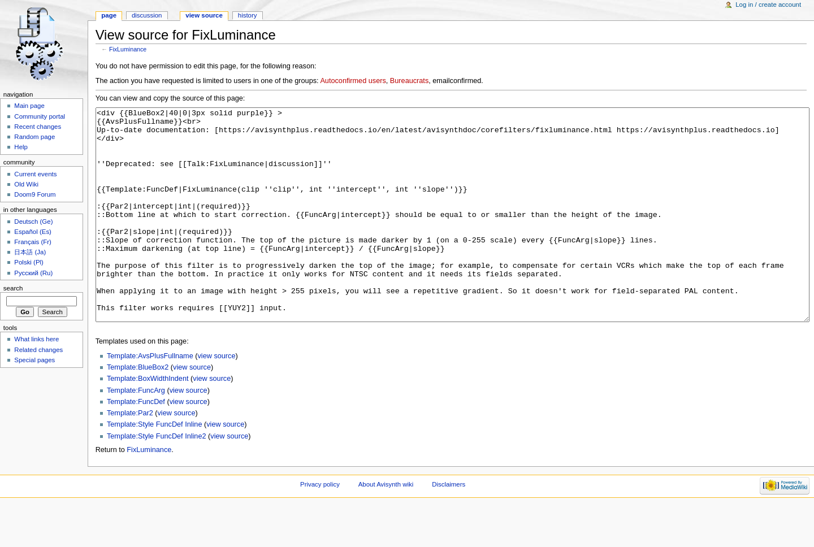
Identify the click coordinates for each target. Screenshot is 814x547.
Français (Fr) (32, 241)
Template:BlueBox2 (137, 410)
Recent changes (37, 126)
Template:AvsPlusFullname (150, 398)
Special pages (34, 360)
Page (108, 15)
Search (13, 288)
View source (204, 15)
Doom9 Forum (34, 194)
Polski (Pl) (29, 262)
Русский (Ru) (33, 273)
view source (217, 398)
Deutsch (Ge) (33, 221)
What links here (36, 339)
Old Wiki (26, 184)
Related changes (38, 349)
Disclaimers (448, 526)
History (247, 15)
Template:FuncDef (136, 444)
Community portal (39, 116)
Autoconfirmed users (353, 81)
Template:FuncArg (136, 433)
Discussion (147, 15)
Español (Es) (32, 231)
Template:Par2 (130, 455)
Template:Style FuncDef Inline (154, 467)
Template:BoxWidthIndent (148, 421)
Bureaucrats (409, 81)
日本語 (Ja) (30, 252)
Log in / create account (768, 4)
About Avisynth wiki (386, 526)
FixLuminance (127, 49)
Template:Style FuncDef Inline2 (156, 479)
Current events (35, 174)
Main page (29, 105)
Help (21, 147)
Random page (34, 136)
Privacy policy (320, 526)
